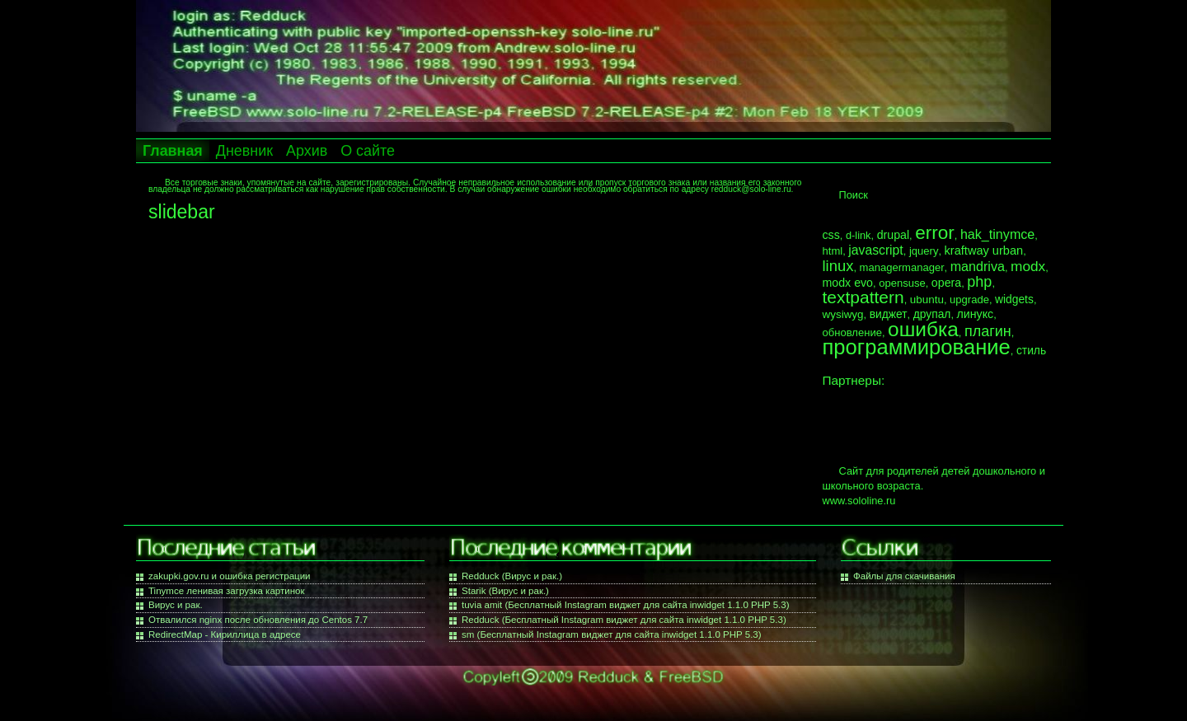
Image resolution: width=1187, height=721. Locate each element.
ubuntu (927, 299)
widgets (1014, 299)
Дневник (244, 151)
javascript (875, 250)
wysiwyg (843, 314)
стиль (1031, 350)
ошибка (923, 329)
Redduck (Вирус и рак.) (512, 576)
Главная (173, 151)
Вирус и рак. (175, 605)
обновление (852, 332)
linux (838, 265)
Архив (306, 151)
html (833, 251)
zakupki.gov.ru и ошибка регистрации (229, 576)
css (831, 234)
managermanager (902, 267)
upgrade (969, 299)
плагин (987, 331)
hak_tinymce (997, 234)
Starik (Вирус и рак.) (505, 591)
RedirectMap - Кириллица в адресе (224, 634)
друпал (932, 314)
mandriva (977, 266)
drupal (893, 234)
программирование (917, 346)
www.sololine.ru (859, 500)
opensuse (902, 283)
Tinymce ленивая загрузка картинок (226, 591)
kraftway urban (984, 250)
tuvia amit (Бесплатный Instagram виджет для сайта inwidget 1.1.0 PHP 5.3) (626, 605)
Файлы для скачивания (904, 576)
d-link (858, 235)
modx (1028, 266)
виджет (889, 314)
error (935, 232)
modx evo (848, 282)
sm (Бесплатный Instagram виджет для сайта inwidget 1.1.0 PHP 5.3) (612, 634)
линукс (975, 314)
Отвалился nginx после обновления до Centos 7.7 (258, 620)
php (979, 282)
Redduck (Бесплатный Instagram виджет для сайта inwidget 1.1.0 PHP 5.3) (624, 620)
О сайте (367, 151)
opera (946, 282)
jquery (924, 251)
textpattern (863, 297)
